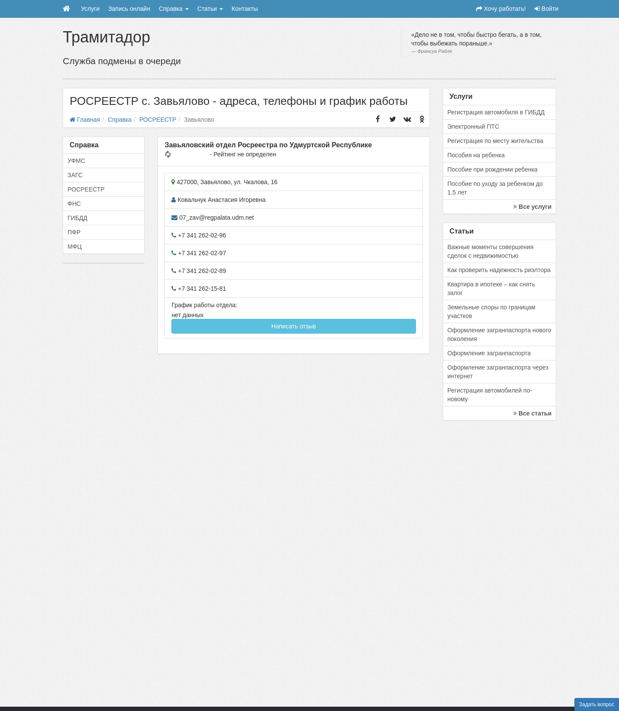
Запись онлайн (129, 8)
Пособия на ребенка (476, 155)
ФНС (74, 203)
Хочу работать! (501, 8)
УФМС (76, 160)
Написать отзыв (293, 326)
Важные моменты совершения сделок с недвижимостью (491, 251)
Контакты (245, 8)
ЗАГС (75, 175)
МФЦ (75, 246)
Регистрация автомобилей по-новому (490, 395)
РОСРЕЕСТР (86, 189)
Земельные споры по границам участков (491, 311)
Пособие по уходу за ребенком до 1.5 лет (495, 188)
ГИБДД (77, 217)
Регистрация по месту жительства (496, 140)
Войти (546, 8)
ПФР (74, 232)
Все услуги (532, 206)
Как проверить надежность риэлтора (499, 269)
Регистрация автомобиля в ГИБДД (496, 112)
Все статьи (532, 413)
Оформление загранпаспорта (489, 353)
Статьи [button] (210, 8)
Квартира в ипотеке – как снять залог (491, 288)
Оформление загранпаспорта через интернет (498, 372)
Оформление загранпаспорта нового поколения (499, 334)
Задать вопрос (596, 704)
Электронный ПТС (474, 126)
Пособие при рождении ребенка (493, 169)
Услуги (90, 8)
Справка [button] (174, 8)
